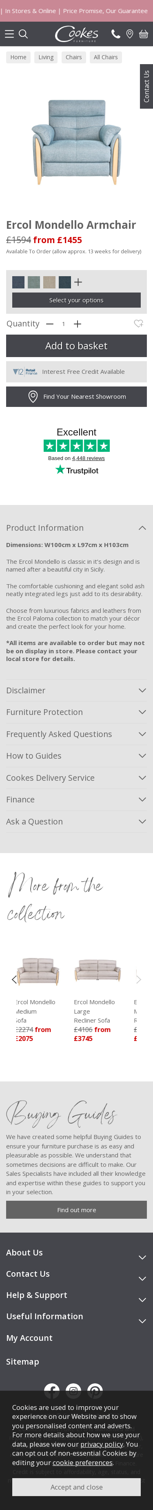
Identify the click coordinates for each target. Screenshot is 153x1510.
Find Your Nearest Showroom (76, 397)
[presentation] (14, 979)
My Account (29, 1337)
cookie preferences (83, 1462)
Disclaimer (25, 690)
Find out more (76, 1210)
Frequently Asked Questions (59, 733)
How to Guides (34, 755)
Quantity (23, 324)
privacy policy (101, 1444)
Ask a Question (34, 821)
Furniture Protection (44, 711)
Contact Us (146, 86)
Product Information (45, 527)
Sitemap (22, 1361)
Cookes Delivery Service (50, 777)
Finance (20, 799)
